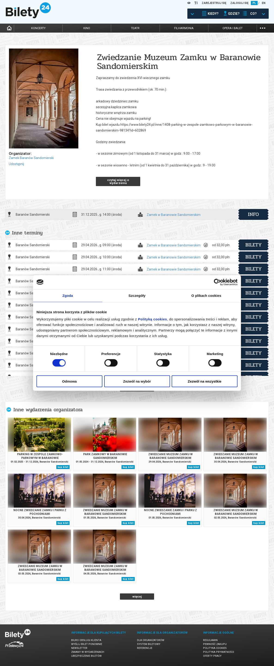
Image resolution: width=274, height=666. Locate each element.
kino (86, 28)
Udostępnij (16, 164)
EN (263, 3)
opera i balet (232, 28)
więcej (137, 596)
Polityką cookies (152, 319)
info (253, 214)
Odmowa (69, 381)
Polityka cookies (215, 648)
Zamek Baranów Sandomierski (31, 158)
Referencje (144, 648)
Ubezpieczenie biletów (86, 655)
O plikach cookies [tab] (206, 295)
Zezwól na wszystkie (205, 381)
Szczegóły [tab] (136, 295)
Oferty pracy (212, 655)
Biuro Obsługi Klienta (86, 640)
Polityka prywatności (218, 652)
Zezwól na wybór (137, 381)
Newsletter (79, 648)
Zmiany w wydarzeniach (87, 652)
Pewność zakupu (215, 644)
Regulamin (210, 640)
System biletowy (148, 644)
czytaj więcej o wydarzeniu (118, 181)
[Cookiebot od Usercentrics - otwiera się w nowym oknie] (217, 282)
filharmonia (184, 28)
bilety (253, 245)
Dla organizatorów (150, 640)
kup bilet (63, 467)
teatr (135, 28)
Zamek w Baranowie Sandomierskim (174, 215)
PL (254, 3)
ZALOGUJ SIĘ (239, 3)
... (262, 28)
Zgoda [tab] (67, 295)
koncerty (38, 28)
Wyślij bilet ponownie (86, 644)
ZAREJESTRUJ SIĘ (214, 3)
